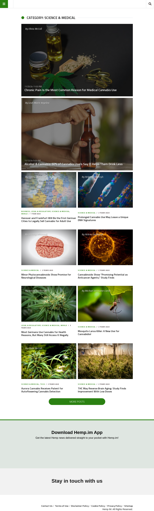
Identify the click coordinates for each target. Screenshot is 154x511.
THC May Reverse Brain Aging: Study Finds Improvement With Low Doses (102, 389)
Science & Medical (60, 211)
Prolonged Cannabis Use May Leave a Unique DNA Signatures (103, 218)
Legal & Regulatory (41, 211)
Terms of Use (61, 506)
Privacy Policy (114, 506)
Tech (42, 384)
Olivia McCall (35, 28)
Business (25, 211)
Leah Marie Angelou (39, 102)
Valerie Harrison (37, 176)
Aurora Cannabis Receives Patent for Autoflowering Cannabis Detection (42, 389)
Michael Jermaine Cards (97, 290)
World (24, 214)
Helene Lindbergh (94, 176)
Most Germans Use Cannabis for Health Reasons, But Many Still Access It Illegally (44, 333)
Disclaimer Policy (80, 506)
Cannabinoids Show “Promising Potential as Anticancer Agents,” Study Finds (103, 276)
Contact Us (46, 506)
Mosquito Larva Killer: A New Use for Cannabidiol (98, 332)
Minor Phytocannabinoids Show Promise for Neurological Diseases (46, 276)
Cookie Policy (98, 506)
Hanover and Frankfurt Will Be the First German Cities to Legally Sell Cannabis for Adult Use (48, 219)
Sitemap (128, 506)
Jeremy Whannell (38, 234)
